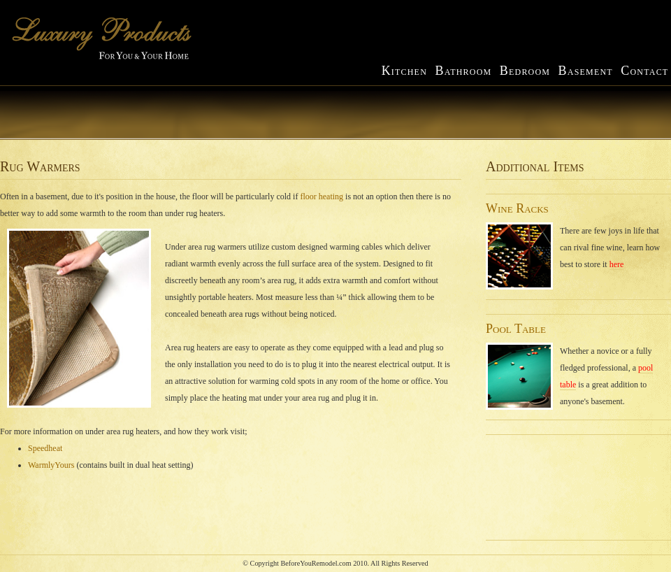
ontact (644, 72)
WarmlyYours (51, 465)
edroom (525, 72)
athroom (464, 72)
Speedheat (45, 448)
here (616, 264)
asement (585, 72)
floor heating (321, 196)
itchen (406, 72)
